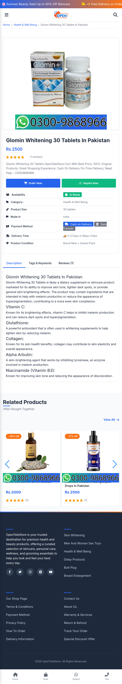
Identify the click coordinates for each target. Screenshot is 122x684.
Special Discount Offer (79, 639)
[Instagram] (30, 572)
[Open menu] (6, 15)
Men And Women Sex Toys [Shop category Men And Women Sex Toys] (82, 543)
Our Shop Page (16, 598)
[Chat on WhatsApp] (76, 677)
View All (111, 419)
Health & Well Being (75, 202)
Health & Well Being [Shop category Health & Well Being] (77, 551)
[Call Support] (107, 677)
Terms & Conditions (19, 606)
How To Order (15, 631)
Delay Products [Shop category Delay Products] (74, 559)
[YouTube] (50, 572)
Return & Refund (75, 623)
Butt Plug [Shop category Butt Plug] (70, 567)
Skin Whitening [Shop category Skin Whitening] (74, 535)
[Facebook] (9, 572)
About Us (70, 606)
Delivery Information (20, 639)
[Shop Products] (46, 677)
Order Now (33, 183)
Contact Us (71, 598)
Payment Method (17, 615)
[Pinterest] (40, 572)
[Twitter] (20, 572)
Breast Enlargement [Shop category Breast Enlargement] (77, 575)
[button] (114, 464)
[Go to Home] (15, 677)
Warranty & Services (78, 615)
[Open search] (115, 15)
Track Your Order (76, 631)
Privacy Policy (15, 623)
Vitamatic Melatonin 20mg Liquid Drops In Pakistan (88, 484)
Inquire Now (88, 183)
